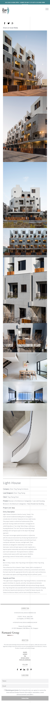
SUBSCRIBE (25, 675)
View (13, 507)
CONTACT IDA (25, 608)
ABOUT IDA (25, 640)
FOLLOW (25, 665)
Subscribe (25, 698)
